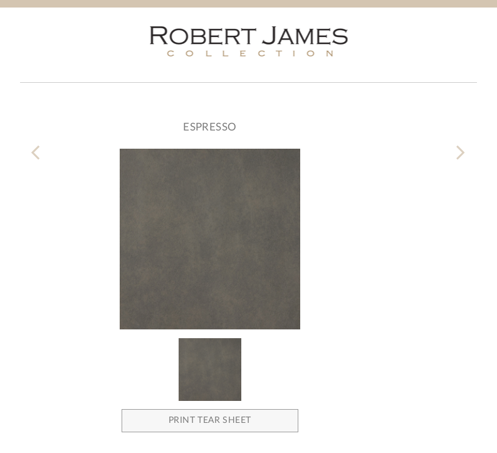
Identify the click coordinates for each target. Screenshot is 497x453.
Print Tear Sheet (210, 420)
